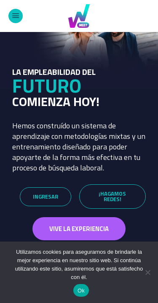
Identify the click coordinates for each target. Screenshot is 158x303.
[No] (147, 272)
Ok (81, 290)
